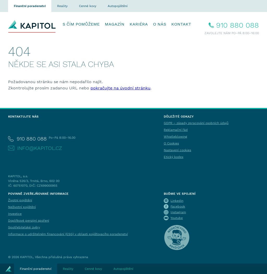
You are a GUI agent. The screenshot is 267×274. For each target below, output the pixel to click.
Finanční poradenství (30, 6)
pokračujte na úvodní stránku (120, 88)
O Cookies (171, 143)
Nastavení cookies (177, 150)
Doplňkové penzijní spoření (28, 220)
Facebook (178, 206)
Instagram (178, 212)
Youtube (177, 218)
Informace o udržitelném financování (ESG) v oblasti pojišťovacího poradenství (68, 234)
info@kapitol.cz (39, 148)
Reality (62, 6)
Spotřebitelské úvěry (24, 227)
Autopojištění (118, 6)
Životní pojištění (20, 200)
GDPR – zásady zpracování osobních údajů (196, 123)
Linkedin (177, 201)
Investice (15, 214)
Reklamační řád (176, 130)
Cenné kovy (87, 6)
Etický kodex (173, 157)
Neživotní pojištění (22, 207)
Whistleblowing (175, 136)
